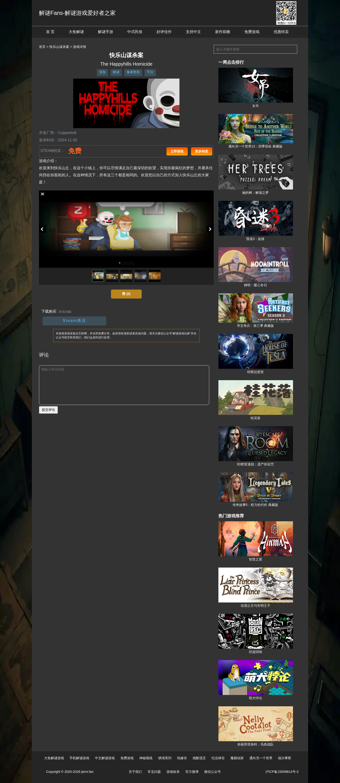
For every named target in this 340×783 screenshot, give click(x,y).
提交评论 (48, 410)
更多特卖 (201, 151)
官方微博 (192, 772)
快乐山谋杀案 (59, 47)
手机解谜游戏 (79, 758)
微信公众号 (212, 772)
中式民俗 (134, 32)
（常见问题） (64, 311)
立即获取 (177, 151)
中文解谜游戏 (105, 758)
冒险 (102, 72)
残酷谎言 (199, 758)
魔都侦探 (237, 758)
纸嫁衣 (182, 758)
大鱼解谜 (76, 32)
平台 (150, 72)
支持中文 (193, 32)
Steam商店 (74, 321)
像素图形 (133, 72)
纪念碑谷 (218, 758)
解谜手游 (105, 32)
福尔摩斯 (284, 758)
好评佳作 (164, 32)
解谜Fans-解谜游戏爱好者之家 (77, 13)
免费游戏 (251, 32)
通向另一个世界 (260, 758)
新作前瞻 (222, 32)
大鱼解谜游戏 (54, 758)
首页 (42, 47)
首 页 (50, 32)
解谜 (116, 72)
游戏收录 (173, 772)
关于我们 (135, 772)
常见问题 (154, 772)
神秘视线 (146, 758)
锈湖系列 (164, 758)
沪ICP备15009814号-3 (281, 772)
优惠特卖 (281, 32)
